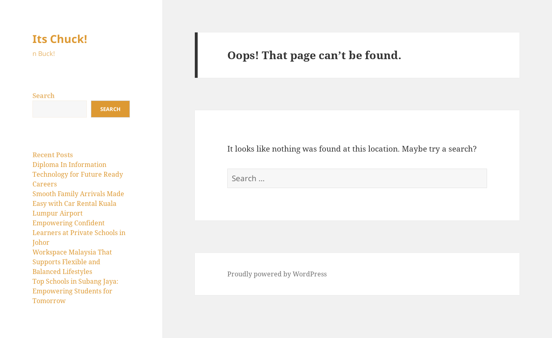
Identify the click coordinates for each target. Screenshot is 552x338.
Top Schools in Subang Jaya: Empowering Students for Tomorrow (75, 291)
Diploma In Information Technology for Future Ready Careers (77, 174)
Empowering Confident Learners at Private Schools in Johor (78, 232)
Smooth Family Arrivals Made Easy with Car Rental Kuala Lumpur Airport (78, 203)
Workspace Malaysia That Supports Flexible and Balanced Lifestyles (72, 262)
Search (43, 95)
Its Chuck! (59, 38)
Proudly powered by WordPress (277, 274)
